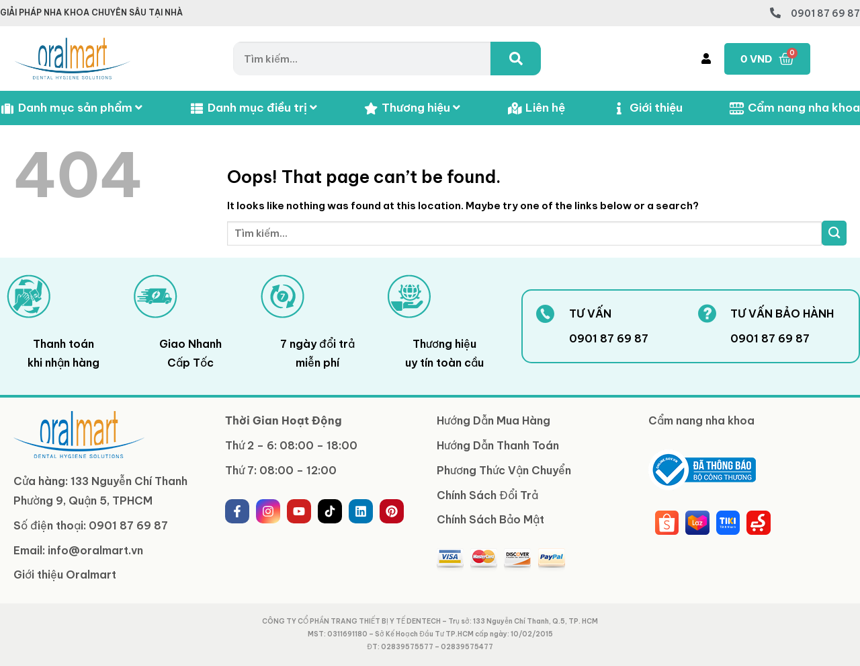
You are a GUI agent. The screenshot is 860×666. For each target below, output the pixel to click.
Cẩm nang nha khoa (795, 108)
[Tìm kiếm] (515, 58)
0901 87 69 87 (825, 13)
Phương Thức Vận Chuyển (504, 470)
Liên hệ (536, 108)
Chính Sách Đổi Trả (487, 495)
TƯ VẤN (590, 313)
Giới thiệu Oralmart (64, 574)
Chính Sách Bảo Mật (490, 519)
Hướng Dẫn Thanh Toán (498, 445)
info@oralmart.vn (95, 550)
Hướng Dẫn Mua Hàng (493, 420)
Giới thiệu (647, 108)
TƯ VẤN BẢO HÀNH (782, 313)
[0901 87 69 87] (775, 12)
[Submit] (834, 233)
